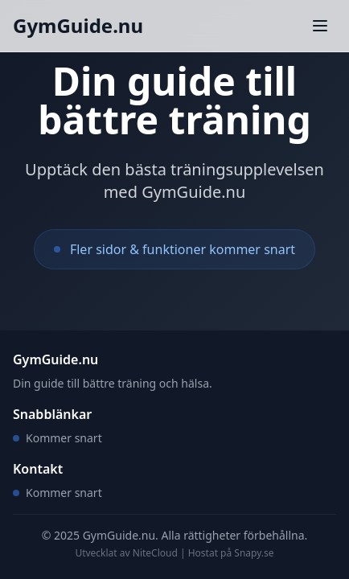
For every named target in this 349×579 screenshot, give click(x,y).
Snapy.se (253, 553)
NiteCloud (155, 553)
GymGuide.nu (78, 25)
